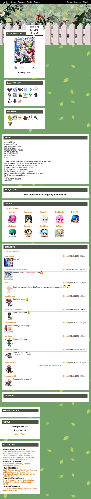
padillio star (10, 296)
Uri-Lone (8, 336)
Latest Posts (20, 434)
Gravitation (7, 474)
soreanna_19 (10, 376)
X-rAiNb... (59, 226)
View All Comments (12, 252)
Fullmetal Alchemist (11, 476)
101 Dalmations (27, 457)
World (29, 2)
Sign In (86, 2)
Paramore (12, 480)
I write (34, 489)
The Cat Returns (26, 456)
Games (37, 2)
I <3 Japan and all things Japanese (17, 489)
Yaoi (22, 470)
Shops (13, 2)
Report (66, 256)
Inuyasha (18, 454)
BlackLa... (44, 226)
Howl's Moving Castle (21, 452)
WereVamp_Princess (13, 309)
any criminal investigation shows (16, 465)
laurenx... (28, 212)
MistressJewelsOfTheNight (16, 269)
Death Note (7, 452)
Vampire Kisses (25, 472)
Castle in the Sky (22, 459)
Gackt (5, 480)
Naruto (32, 474)
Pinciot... (43, 212)
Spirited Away (8, 459)
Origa (27, 482)
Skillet (25, 480)
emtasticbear (10, 323)
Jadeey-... (28, 226)
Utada (22, 482)
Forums (21, 2)
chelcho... (12, 226)
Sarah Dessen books (11, 470)
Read (5, 490)
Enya (32, 482)
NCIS (5, 464)
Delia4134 (75, 212)
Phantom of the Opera (12, 457)
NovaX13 (8, 283)
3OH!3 (5, 484)
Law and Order (13, 464)
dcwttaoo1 (9, 256)
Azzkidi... (12, 212)
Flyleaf (19, 480)
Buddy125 (59, 212)
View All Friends (11, 208)
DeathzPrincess (11, 349)
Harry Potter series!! (20, 474)
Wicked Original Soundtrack (18, 481)
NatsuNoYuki (10, 363)
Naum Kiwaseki (74, 2)
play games (12, 490)
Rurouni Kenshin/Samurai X (16, 455)
